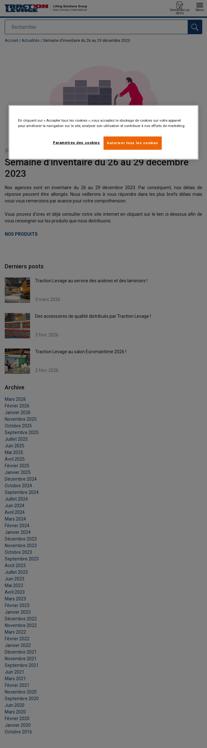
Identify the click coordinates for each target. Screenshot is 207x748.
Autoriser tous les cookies (132, 143)
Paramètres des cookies (76, 142)
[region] (103, 132)
